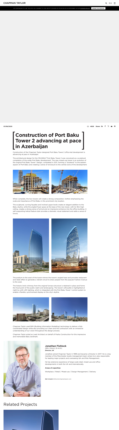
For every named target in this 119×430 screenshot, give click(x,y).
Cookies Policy (85, 8)
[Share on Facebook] (105, 126)
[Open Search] (106, 3)
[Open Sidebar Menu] (114, 3)
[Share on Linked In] (102, 126)
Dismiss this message (98, 8)
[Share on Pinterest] (114, 126)
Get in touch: (58, 379)
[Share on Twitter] (108, 126)
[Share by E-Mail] (111, 126)
